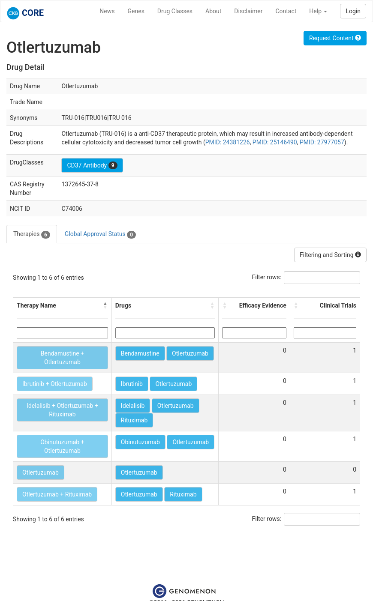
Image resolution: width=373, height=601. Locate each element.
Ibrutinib (132, 383)
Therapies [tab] (31, 234)
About (213, 11)
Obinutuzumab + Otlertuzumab (62, 446)
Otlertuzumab (190, 353)
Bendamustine (140, 353)
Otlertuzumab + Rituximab (57, 494)
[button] (105, 305)
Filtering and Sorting (330, 254)
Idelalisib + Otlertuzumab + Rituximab (62, 410)
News (106, 11)
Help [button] (318, 11)
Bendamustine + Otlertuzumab (62, 357)
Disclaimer (248, 11)
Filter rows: (267, 277)
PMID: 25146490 (275, 142)
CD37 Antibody (92, 165)
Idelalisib (132, 405)
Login (353, 11)
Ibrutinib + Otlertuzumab (54, 383)
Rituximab (134, 420)
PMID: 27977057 (322, 142)
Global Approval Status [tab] (100, 234)
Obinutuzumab (140, 442)
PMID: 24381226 (227, 142)
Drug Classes (175, 11)
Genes (136, 11)
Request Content (335, 38)
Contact (285, 11)
